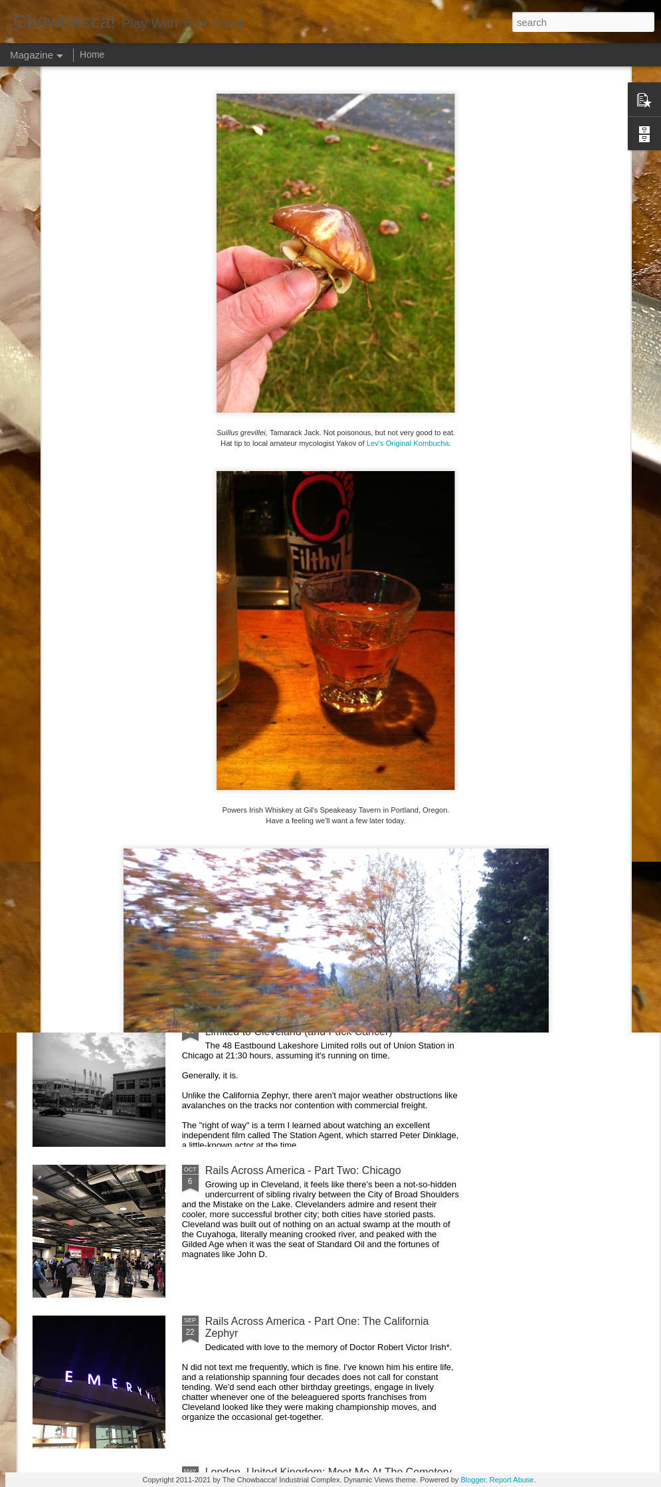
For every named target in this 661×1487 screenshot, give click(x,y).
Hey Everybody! (242, 718)
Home (92, 54)
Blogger (472, 1480)
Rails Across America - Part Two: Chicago (303, 1170)
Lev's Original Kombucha (408, 296)
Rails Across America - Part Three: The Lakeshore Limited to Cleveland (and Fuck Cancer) (323, 1025)
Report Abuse (512, 1480)
